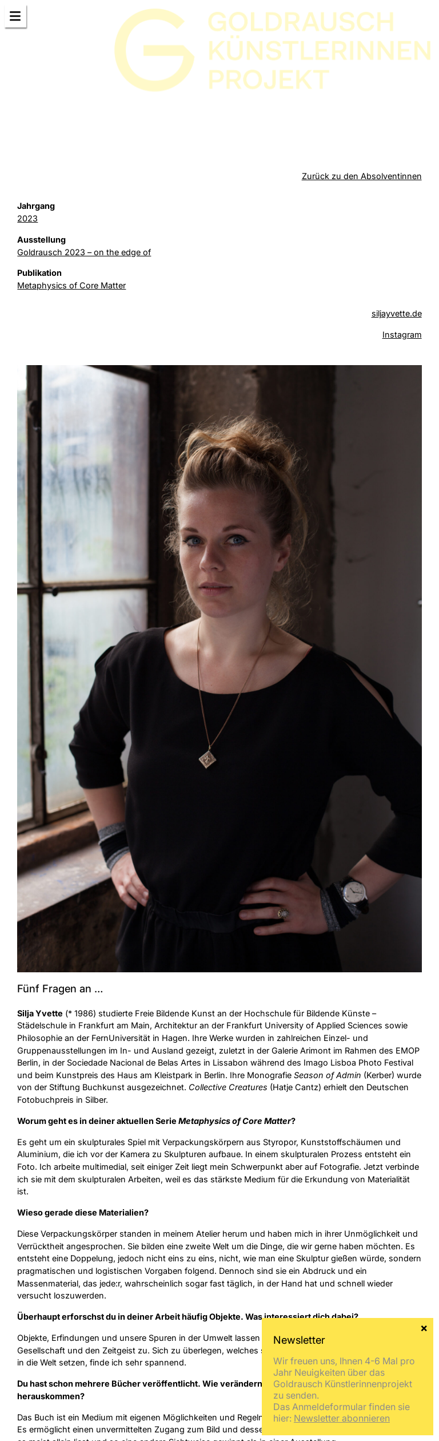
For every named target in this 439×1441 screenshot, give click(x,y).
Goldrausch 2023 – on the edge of (84, 252)
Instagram (402, 334)
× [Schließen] (424, 1327)
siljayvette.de (397, 313)
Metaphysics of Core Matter (71, 285)
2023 (27, 218)
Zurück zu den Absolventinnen (362, 176)
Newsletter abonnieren (342, 1418)
